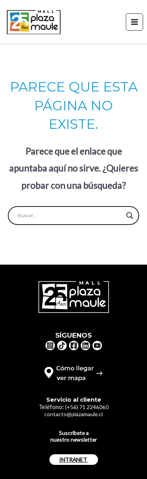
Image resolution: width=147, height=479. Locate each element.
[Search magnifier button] (129, 215)
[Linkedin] (85, 345)
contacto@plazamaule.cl (73, 414)
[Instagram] (50, 345)
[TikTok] (62, 345)
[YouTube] (97, 345)
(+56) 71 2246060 (87, 407)
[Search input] (70, 215)
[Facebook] (73, 345)
